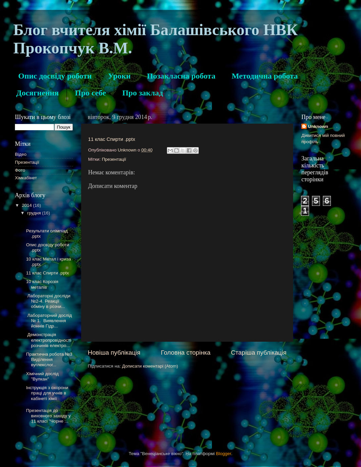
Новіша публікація (114, 352)
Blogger (223, 453)
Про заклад (142, 92)
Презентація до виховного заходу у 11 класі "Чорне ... (48, 416)
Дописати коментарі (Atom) (150, 366)
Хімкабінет (26, 177)
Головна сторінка (186, 352)
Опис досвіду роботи (55, 76)
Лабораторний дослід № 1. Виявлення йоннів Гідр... (49, 320)
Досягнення (37, 92)
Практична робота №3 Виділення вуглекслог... (49, 359)
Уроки (119, 76)
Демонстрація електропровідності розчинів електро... (48, 340)
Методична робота (265, 76)
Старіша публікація (258, 352)
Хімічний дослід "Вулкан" (42, 376)
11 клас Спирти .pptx (111, 139)
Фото (20, 170)
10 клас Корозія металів (42, 284)
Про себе (90, 92)
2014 (27, 205)
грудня (34, 212)
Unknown (318, 126)
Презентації (114, 159)
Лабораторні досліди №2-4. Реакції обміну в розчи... (48, 301)
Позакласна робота (181, 76)
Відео (20, 154)
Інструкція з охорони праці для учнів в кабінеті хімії (47, 393)
